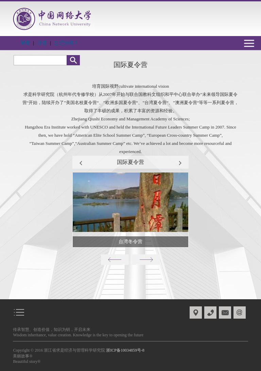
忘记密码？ (66, 43)
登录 (25, 43)
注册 (42, 43)
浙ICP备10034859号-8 (125, 350)
